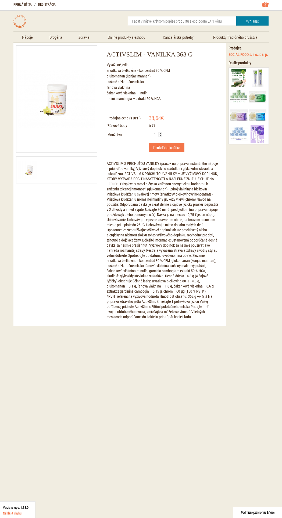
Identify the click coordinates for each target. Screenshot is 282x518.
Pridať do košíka (166, 147)
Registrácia (47, 4)
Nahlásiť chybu (12, 513)
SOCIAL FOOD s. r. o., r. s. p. (248, 54)
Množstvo (115, 134)
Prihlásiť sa (22, 4)
